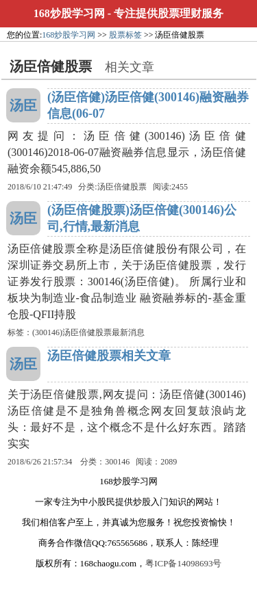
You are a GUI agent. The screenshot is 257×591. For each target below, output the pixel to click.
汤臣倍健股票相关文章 (109, 356)
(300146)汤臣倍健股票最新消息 (88, 332)
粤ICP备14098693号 (183, 563)
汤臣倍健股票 (122, 187)
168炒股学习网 (69, 13)
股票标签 (125, 35)
